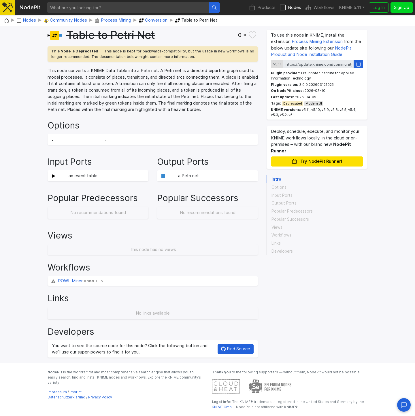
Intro (276, 179)
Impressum (57, 392)
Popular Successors (290, 219)
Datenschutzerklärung (66, 397)
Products (262, 7)
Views (276, 227)
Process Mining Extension (317, 41)
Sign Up (401, 7)
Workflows (320, 7)
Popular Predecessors (292, 211)
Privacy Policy (100, 397)
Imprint (76, 392)
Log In (378, 7)
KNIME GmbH (223, 407)
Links (276, 243)
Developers (282, 251)
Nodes (290, 7)
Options (278, 187)
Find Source (235, 348)
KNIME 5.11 (350, 7)
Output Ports (284, 203)
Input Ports (282, 195)
